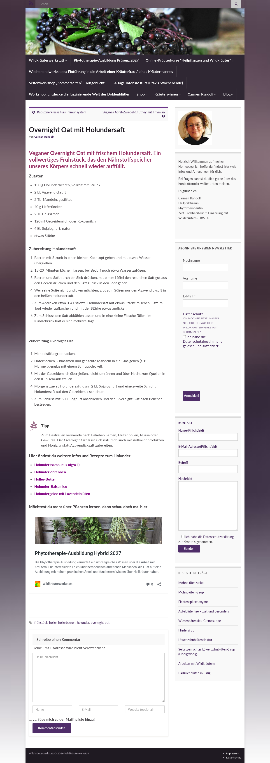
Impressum (232, 753)
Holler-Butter (45, 479)
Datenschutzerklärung (218, 537)
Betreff (208, 467)
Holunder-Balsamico (50, 486)
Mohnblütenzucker (191, 583)
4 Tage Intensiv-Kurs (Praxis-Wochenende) (148, 83)
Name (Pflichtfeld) (208, 434)
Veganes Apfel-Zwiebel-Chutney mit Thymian (133, 112)
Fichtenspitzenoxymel (193, 602)
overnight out (100, 622)
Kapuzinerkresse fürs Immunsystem (61, 112)
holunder (83, 622)
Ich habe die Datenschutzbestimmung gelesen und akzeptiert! (202, 341)
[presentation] (201, 370)
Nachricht (208, 504)
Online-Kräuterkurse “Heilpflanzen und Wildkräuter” (189, 60)
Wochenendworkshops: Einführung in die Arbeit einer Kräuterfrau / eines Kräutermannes (101, 71)
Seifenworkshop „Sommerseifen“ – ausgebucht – (68, 83)
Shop (142, 94)
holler (53, 622)
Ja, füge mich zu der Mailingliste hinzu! (62, 719)
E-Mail (189, 296)
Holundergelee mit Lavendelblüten (62, 493)
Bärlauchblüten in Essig (194, 673)
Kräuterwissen (167, 94)
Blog (228, 94)
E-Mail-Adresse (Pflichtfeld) (208, 451)
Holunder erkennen (50, 472)
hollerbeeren (66, 622)
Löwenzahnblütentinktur (195, 640)
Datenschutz (193, 314)
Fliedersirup (186, 630)
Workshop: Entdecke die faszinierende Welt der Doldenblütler (79, 94)
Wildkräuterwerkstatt (48, 60)
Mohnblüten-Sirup (191, 592)
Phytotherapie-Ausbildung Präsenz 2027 (106, 60)
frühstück (41, 622)
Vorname (190, 278)
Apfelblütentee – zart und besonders (203, 611)
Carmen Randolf (202, 94)
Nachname (191, 260)
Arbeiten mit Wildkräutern (196, 663)
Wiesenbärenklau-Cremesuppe (199, 621)
